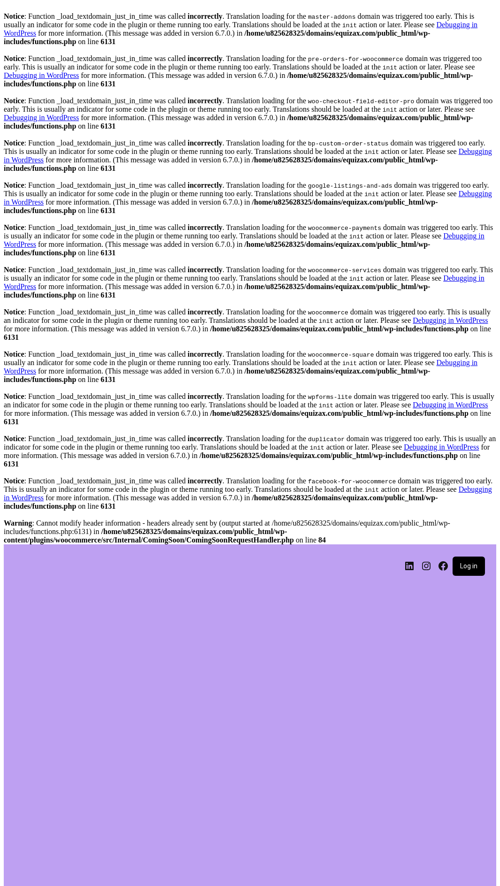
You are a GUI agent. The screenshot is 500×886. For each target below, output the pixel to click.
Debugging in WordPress (41, 75)
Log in (468, 566)
